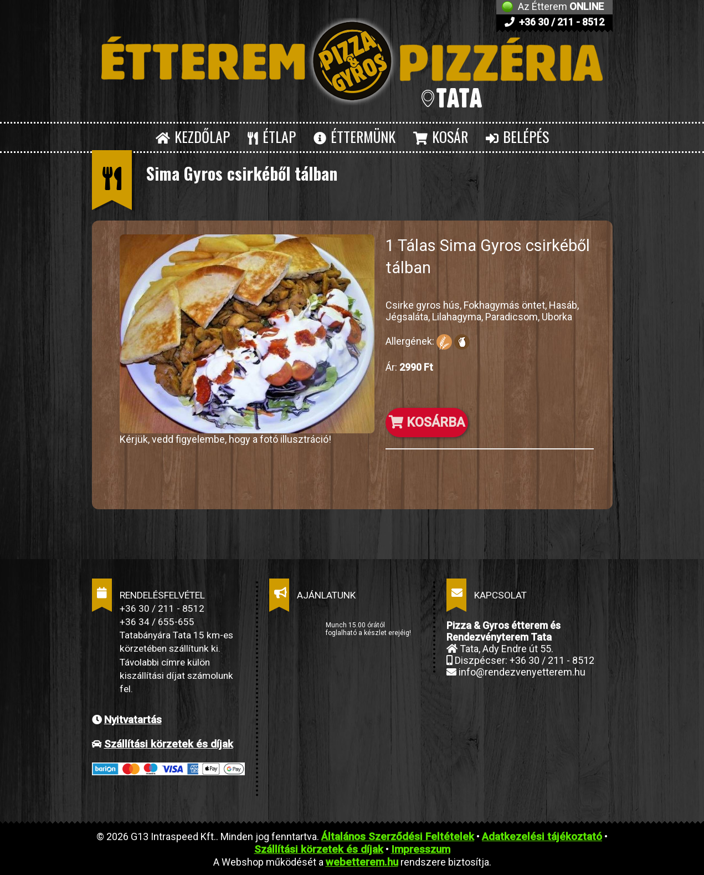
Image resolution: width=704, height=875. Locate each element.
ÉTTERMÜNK (354, 136)
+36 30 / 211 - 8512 (554, 22)
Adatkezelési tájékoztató (542, 836)
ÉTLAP (272, 136)
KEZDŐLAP (193, 136)
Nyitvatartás (133, 719)
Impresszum (420, 849)
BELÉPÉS (517, 136)
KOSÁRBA (427, 422)
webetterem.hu (362, 862)
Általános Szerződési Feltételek (397, 836)
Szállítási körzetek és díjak (168, 744)
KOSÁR (440, 136)
